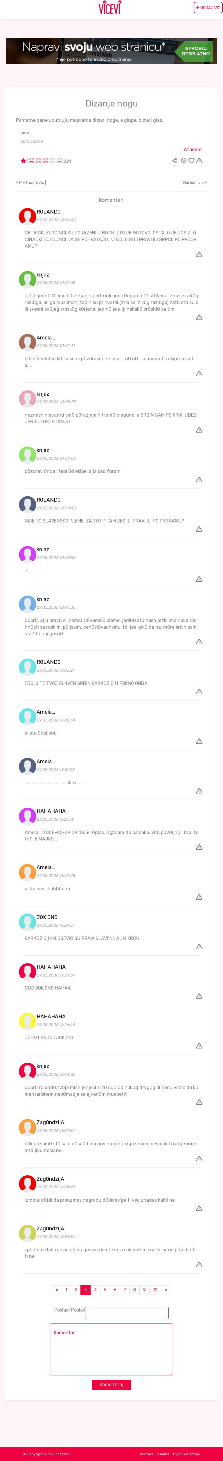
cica (24, 132)
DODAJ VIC (208, 7)
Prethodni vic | (31, 182)
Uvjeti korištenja (186, 1454)
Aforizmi (193, 149)
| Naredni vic (194, 182)
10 (155, 1290)
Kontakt (146, 1454)
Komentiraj (111, 1384)
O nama (163, 1454)
